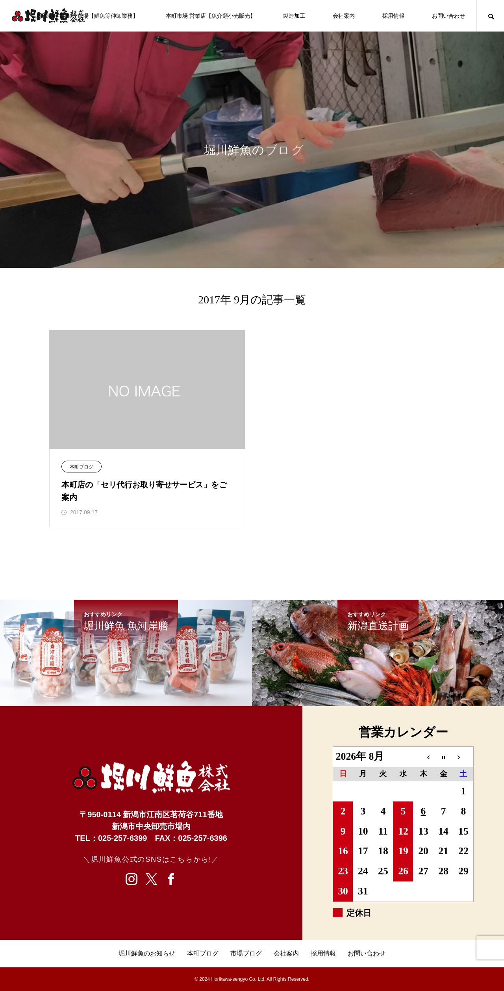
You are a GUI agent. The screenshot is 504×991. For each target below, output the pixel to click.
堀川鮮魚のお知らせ (147, 953)
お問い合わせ (448, 16)
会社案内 (344, 16)
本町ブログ (81, 467)
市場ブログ (246, 953)
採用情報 (393, 16)
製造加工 (294, 16)
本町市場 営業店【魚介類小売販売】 (211, 16)
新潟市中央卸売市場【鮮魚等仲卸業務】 (88, 16)
